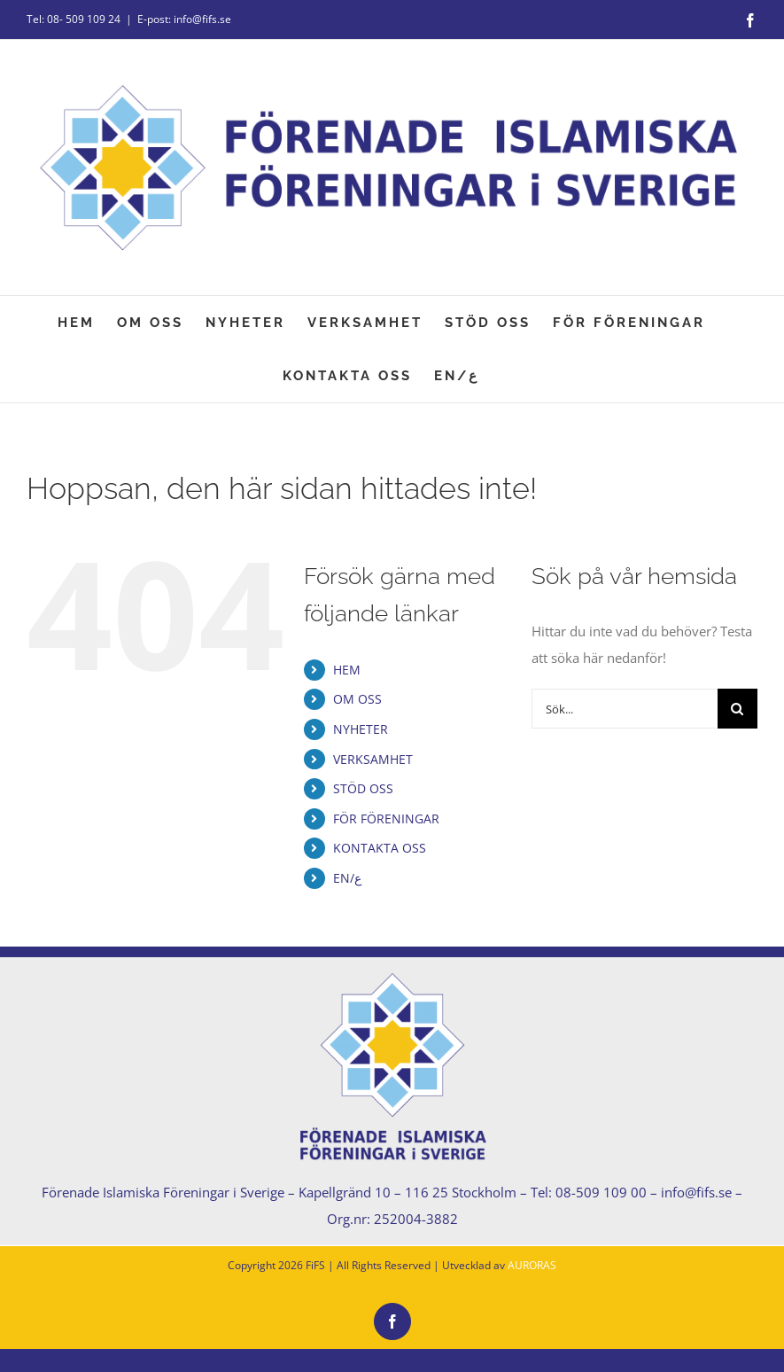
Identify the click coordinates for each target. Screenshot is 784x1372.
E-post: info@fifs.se (184, 19)
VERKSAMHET (373, 759)
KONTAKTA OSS (379, 847)
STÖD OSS (363, 788)
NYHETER (360, 729)
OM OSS (357, 698)
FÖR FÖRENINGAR (386, 818)
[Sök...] (625, 709)
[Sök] (737, 709)
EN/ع (347, 877)
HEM (347, 669)
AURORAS (532, 1265)
